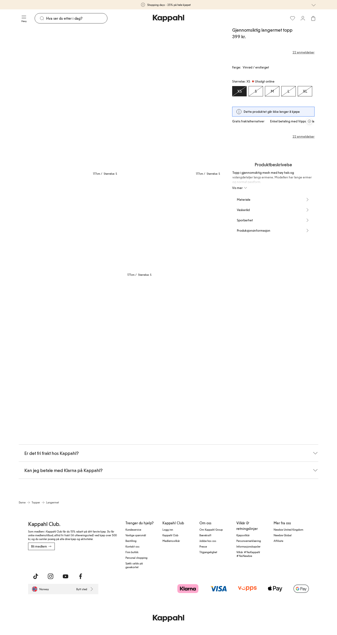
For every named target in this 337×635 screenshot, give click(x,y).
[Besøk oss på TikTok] (35, 576)
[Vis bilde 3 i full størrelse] (52, 228)
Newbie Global (283, 535)
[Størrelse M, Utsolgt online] (272, 91)
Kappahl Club (170, 535)
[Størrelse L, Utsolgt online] (288, 91)
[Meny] (24, 18)
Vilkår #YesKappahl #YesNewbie (248, 553)
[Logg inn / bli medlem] (303, 18)
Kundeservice (133, 529)
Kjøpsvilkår (243, 535)
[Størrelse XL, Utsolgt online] (305, 91)
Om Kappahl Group (211, 529)
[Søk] (76, 18)
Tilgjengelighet (208, 552)
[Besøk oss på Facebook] (80, 576)
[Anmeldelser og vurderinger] (273, 52)
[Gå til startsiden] (168, 18)
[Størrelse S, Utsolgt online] (256, 91)
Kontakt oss (132, 546)
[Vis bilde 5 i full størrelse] (189, 228)
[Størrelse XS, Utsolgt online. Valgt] (239, 91)
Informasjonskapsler (248, 546)
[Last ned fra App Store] (42, 560)
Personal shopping (136, 557)
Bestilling (130, 540)
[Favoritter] (292, 18)
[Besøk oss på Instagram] (50, 576)
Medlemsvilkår (171, 540)
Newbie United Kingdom (288, 529)
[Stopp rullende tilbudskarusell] (309, 121)
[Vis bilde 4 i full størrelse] (120, 228)
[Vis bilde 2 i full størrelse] (172, 102)
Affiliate (278, 540)
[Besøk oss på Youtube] (65, 576)
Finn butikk (132, 552)
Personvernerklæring (248, 540)
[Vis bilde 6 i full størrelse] (69, 355)
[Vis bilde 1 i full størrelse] (69, 102)
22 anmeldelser (304, 136)
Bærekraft (205, 535)
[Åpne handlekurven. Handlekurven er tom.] (313, 18)
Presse (203, 546)
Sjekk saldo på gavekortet (134, 565)
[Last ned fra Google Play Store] (73, 560)
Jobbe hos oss (207, 540)
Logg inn (167, 529)
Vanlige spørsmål (135, 535)
